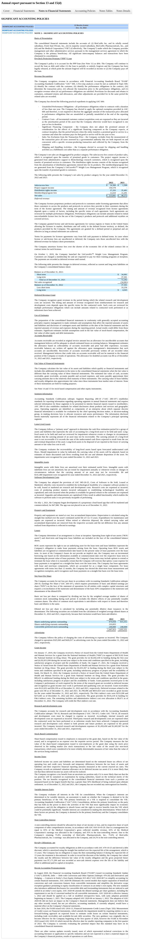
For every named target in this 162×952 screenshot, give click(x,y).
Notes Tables (105, 10)
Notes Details (123, 10)
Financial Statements (24, 10)
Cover (6, 10)
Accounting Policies (85, 10)
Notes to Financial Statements (55, 10)
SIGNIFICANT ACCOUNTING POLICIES (17, 33)
